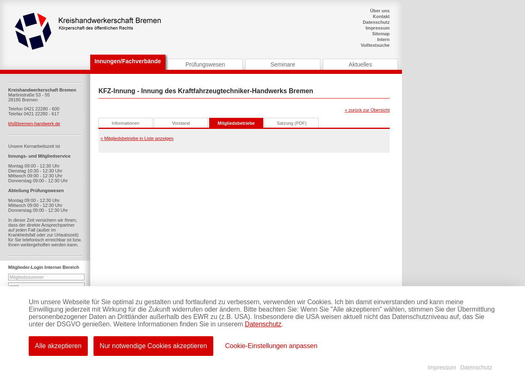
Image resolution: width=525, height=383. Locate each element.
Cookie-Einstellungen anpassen (272, 345)
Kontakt (381, 16)
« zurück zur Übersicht (367, 110)
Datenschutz (376, 22)
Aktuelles (360, 64)
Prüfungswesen (205, 64)
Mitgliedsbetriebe (236, 123)
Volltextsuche (375, 45)
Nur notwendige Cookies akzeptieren (153, 345)
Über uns (380, 10)
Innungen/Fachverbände (128, 61)
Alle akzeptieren (58, 345)
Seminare (283, 64)
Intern (383, 39)
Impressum (377, 27)
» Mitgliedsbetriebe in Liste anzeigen (136, 138)
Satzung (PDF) (292, 123)
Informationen (125, 123)
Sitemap (381, 33)
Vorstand (180, 123)
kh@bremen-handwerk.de (34, 123)
